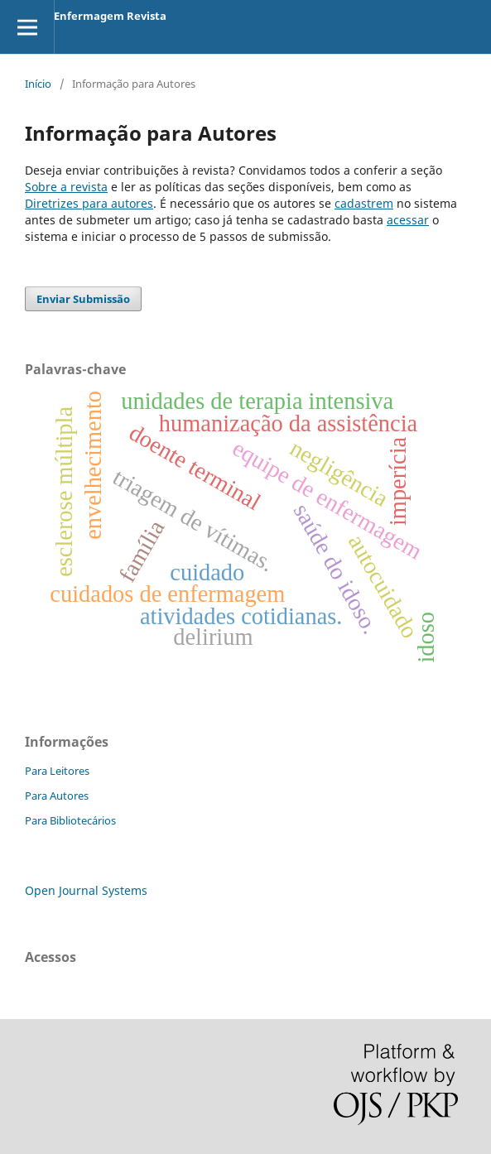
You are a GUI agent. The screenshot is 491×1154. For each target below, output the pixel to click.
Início (38, 83)
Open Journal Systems (86, 890)
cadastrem (364, 203)
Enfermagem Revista (110, 15)
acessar (408, 220)
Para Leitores (57, 770)
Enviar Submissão (83, 298)
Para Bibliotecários (70, 820)
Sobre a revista (66, 187)
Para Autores (57, 795)
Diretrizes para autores (89, 203)
